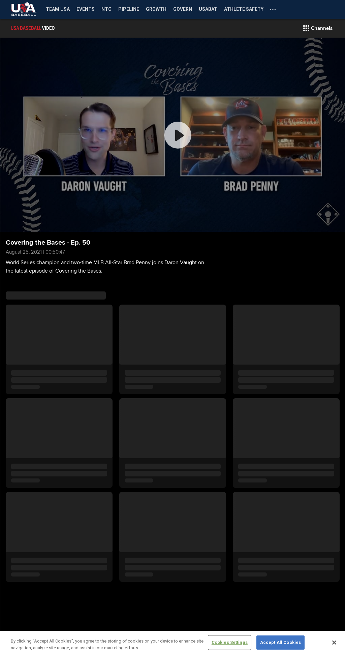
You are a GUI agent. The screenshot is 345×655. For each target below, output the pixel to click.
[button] (318, 28)
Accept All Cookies (280, 642)
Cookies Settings (230, 642)
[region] (172, 643)
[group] (172, 135)
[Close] (334, 642)
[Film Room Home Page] (47, 28)
